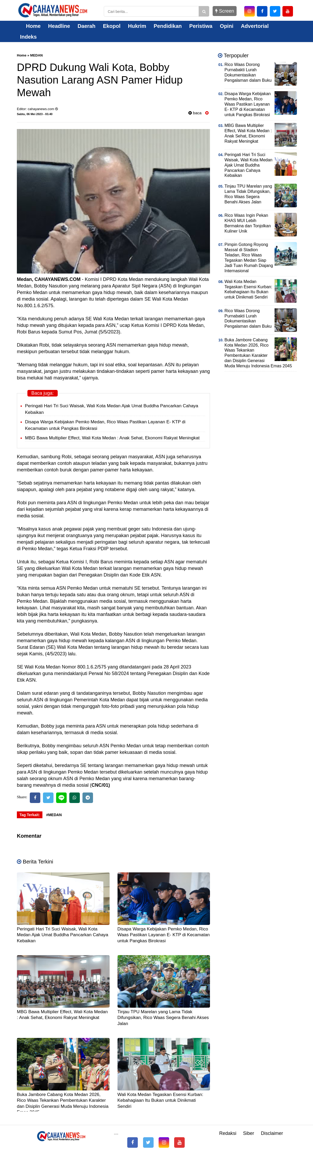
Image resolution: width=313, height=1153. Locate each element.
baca (195, 113)
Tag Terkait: (29, 815)
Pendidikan (168, 26)
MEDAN (36, 55)
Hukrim (137, 26)
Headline (59, 26)
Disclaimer (272, 1133)
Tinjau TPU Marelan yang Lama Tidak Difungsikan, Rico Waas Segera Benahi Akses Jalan (163, 1017)
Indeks (28, 37)
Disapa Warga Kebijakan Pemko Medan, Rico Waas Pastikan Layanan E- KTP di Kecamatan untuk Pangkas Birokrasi (164, 934)
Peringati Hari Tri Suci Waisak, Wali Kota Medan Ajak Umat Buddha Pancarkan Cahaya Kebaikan (62, 934)
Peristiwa (200, 26)
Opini (226, 26)
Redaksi (227, 1133)
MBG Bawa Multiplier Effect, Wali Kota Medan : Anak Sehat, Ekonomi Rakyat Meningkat (112, 437)
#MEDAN (54, 815)
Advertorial (255, 26)
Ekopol (112, 26)
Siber (248, 1133)
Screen (224, 11)
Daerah (86, 26)
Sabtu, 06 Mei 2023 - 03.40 (34, 114)
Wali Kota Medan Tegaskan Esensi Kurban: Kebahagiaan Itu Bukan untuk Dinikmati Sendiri (160, 1100)
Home (30, 26)
